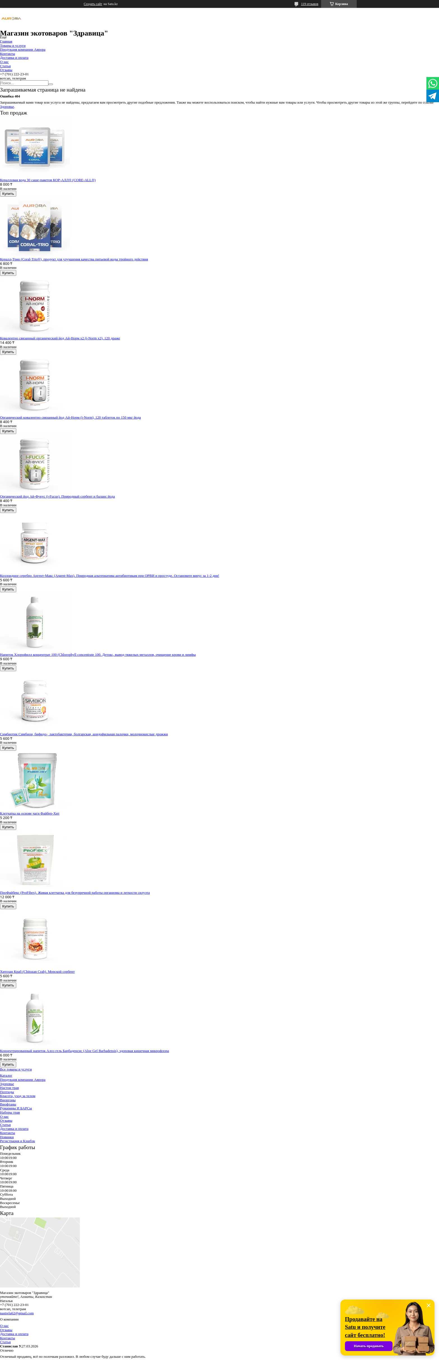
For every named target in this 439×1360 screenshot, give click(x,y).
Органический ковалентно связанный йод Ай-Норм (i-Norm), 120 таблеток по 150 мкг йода (70, 417)
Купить (8, 194)
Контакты (7, 54)
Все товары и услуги (16, 1069)
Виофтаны (8, 1104)
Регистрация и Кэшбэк (17, 1141)
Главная (6, 41)
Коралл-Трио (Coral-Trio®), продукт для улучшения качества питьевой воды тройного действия (74, 259)
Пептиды (7, 1092)
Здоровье (7, 106)
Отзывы (6, 70)
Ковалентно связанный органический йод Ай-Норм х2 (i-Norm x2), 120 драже (60, 338)
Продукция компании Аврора (22, 49)
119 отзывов (309, 4)
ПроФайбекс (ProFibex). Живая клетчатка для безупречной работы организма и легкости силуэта (75, 892)
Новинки (7, 1137)
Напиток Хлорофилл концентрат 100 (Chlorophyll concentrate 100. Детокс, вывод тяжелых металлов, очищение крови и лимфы (98, 654)
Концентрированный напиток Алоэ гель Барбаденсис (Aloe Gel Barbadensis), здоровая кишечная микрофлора (84, 1051)
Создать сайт (93, 4)
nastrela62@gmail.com (17, 1313)
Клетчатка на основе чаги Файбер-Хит (29, 813)
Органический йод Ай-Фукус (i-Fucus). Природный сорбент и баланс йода (57, 496)
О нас (4, 62)
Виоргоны (8, 1100)
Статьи (5, 66)
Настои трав (9, 1088)
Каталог (6, 1075)
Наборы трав (10, 1112)
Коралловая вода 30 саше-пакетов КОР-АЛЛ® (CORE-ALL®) (47, 180)
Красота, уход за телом (17, 1096)
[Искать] (50, 84)
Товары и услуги (12, 45)
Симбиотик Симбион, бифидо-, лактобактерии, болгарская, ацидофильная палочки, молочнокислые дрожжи (84, 734)
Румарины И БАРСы (16, 1108)
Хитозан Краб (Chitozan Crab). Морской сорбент (37, 971)
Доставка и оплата (14, 57)
